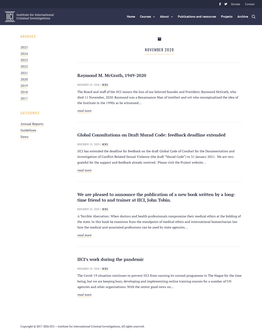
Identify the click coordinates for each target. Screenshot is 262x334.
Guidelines (28, 130)
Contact (250, 4)
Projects (227, 16)
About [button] (164, 16)
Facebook (220, 4)
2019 (24, 86)
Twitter (225, 4)
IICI (29, 16)
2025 (24, 47)
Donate (235, 4)
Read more (111, 110)
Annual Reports (31, 124)
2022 (24, 66)
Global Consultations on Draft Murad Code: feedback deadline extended (151, 135)
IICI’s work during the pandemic (110, 259)
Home (131, 16)
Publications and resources (197, 16)
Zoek (254, 16)
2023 (24, 60)
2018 (24, 92)
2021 (24, 73)
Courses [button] (145, 16)
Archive (242, 16)
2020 (24, 79)
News (24, 137)
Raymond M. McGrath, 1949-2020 (111, 75)
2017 (24, 98)
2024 (24, 54)
